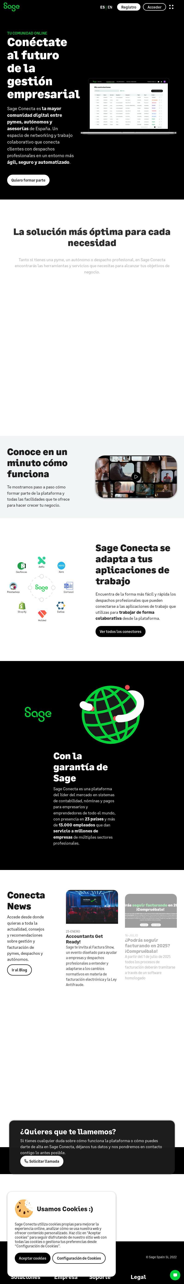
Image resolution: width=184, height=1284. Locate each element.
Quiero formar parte (28, 180)
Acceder (154, 7)
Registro (128, 7)
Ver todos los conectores (123, 631)
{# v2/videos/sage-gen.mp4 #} (136, 476)
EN (110, 7)
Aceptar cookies (32, 1258)
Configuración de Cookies (79, 1258)
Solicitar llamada (41, 1164)
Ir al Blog (19, 970)
